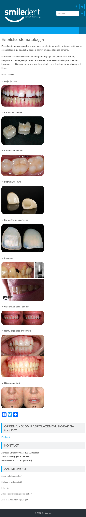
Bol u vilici (5, 488)
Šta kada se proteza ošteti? (11, 482)
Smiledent (46, 513)
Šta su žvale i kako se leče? (11, 476)
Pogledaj (5, 437)
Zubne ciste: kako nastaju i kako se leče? (16, 494)
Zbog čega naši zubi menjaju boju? (14, 500)
